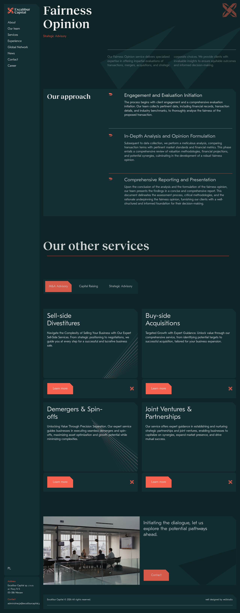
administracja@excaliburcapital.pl (24, 604)
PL (9, 568)
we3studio (228, 600)
